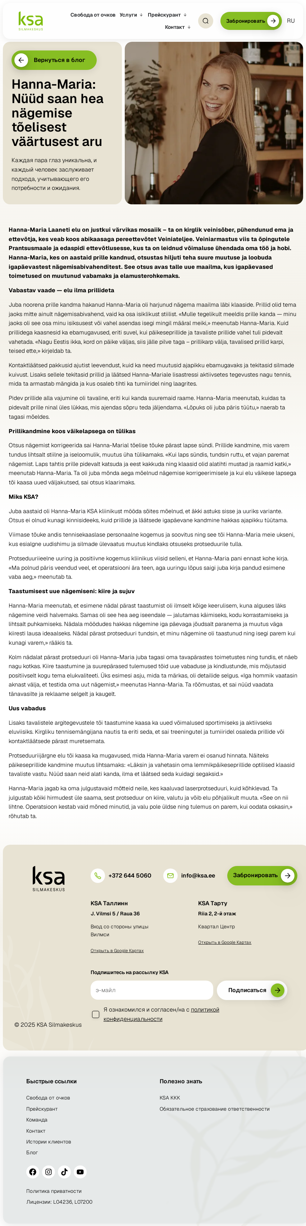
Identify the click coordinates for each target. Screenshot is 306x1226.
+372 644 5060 (130, 875)
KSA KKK (170, 1097)
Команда (36, 1119)
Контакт (36, 1131)
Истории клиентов (48, 1141)
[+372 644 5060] (98, 876)
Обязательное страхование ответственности (215, 1109)
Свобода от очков (48, 1097)
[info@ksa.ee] (170, 876)
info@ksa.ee (198, 875)
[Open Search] (205, 20)
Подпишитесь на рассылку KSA (130, 972)
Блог (32, 1152)
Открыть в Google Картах (117, 951)
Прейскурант (42, 1109)
